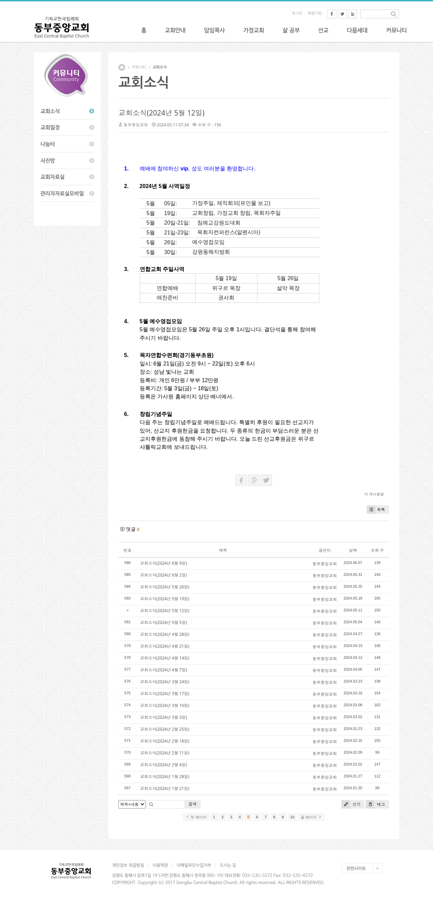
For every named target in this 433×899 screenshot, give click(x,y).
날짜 (353, 550)
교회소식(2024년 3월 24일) (164, 682)
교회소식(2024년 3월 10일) (164, 705)
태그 (375, 804)
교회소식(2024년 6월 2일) (163, 575)
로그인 (297, 13)
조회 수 (377, 550)
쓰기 (351, 804)
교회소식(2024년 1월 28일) (164, 776)
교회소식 (159, 67)
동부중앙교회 (135, 125)
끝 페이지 (311, 817)
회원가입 (315, 13)
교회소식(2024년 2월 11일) (164, 753)
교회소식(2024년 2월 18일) (164, 741)
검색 (192, 804)
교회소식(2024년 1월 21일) (164, 788)
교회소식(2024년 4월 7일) (163, 670)
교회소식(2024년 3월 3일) (163, 717)
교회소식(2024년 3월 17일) (164, 693)
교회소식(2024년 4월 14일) (164, 658)
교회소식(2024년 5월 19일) (164, 599)
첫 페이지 (196, 817)
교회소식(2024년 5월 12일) (161, 113)
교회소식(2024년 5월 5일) (163, 622)
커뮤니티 (139, 67)
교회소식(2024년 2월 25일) (164, 729)
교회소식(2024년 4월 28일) (164, 634)
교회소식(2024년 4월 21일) (164, 646)
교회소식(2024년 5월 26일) (164, 587)
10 (292, 817)
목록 (376, 509)
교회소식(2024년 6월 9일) (163, 563)
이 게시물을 (374, 494)
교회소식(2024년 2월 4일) (163, 765)
